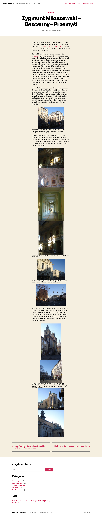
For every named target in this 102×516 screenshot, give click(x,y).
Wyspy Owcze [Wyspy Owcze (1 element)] (22, 502)
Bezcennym (36, 56)
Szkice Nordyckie (9, 3)
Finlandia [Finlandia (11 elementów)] (18, 501)
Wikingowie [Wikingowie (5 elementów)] (49, 501)
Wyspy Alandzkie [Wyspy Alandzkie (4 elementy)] (16, 502)
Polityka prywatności (87, 3)
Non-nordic (51, 12)
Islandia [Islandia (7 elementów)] (28, 501)
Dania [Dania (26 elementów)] (13, 501)
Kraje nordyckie (17, 483)
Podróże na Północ (18, 490)
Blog (66, 3)
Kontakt (78, 3)
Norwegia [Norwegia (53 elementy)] (34, 501)
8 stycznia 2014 (58, 30)
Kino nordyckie (17, 481)
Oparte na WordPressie (46, 512)
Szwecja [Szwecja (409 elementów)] (42, 500)
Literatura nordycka (18, 485)
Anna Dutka (71, 3)
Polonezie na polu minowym (51, 46)
